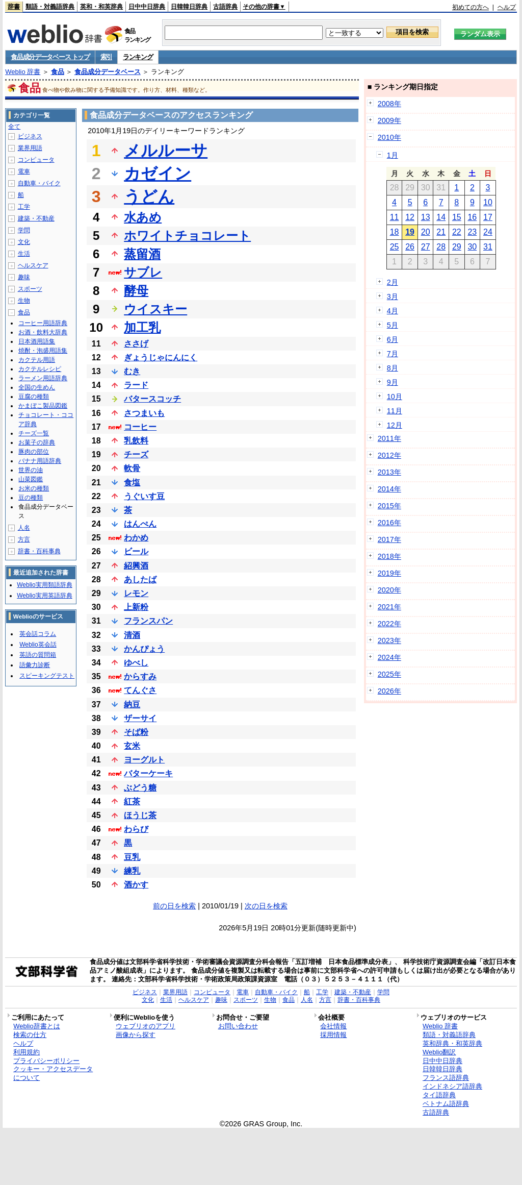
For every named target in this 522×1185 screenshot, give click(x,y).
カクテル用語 (36, 359)
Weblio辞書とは (36, 1026)
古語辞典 (225, 7)
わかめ (136, 537)
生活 (24, 253)
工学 (24, 206)
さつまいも (144, 413)
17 (487, 217)
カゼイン (157, 173)
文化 (24, 241)
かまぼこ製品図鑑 (42, 405)
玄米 (132, 746)
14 (441, 217)
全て (14, 127)
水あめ (143, 217)
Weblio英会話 (37, 644)
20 (425, 232)
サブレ (143, 272)
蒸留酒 (142, 254)
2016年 (389, 523)
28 (441, 246)
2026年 (389, 691)
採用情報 (333, 1035)
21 (441, 232)
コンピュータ (36, 159)
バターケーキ (148, 773)
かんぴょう (144, 649)
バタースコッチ (152, 398)
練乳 (132, 871)
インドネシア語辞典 (452, 1086)
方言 (24, 539)
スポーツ (30, 288)
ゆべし (136, 662)
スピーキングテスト (46, 675)
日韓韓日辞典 (189, 7)
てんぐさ (140, 690)
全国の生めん (36, 387)
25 (394, 246)
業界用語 (30, 148)
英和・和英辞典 (101, 7)
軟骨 (132, 468)
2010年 (389, 137)
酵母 (136, 291)
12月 (394, 425)
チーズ (136, 454)
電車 (24, 171)
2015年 (389, 506)
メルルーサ (165, 150)
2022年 (389, 624)
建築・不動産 (36, 218)
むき (132, 371)
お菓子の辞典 (36, 442)
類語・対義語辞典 (49, 7)
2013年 (389, 472)
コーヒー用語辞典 (42, 323)
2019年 (389, 573)
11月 (394, 411)
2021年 (389, 607)
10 (487, 202)
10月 (394, 396)
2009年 (389, 120)
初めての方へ (470, 7)
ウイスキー (155, 309)
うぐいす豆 (144, 496)
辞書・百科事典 (39, 551)
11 (394, 217)
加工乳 (142, 327)
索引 (106, 57)
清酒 (132, 635)
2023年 (389, 640)
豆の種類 (30, 497)
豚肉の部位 (33, 451)
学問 (24, 230)
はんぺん (140, 524)
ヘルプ (507, 7)
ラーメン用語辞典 (42, 378)
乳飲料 (136, 440)
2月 (392, 282)
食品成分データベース (107, 72)
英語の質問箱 (37, 654)
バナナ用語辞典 (39, 460)
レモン (136, 593)
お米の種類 (33, 488)
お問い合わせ (238, 1026)
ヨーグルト (144, 759)
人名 (24, 527)
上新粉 (136, 607)
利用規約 (26, 1052)
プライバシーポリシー (46, 1061)
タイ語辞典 (439, 1095)
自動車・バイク (39, 183)
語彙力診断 (34, 665)
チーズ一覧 (33, 433)
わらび (136, 829)
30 (472, 246)
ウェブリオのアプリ (145, 1026)
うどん (149, 196)
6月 (392, 339)
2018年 (389, 556)
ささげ (136, 343)
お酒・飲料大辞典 (42, 332)
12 (409, 217)
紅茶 (132, 801)
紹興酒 (136, 565)
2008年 (389, 104)
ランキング (138, 57)
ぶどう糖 (140, 787)
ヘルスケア (33, 265)
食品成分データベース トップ (50, 57)
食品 (57, 72)
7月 (392, 354)
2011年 (389, 438)
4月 (392, 311)
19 (409, 232)
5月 (392, 325)
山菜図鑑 (30, 479)
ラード (136, 385)
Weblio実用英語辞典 (44, 595)
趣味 (24, 277)
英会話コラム (37, 633)
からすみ (140, 676)
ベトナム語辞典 (446, 1103)
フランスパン (148, 620)
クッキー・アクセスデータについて (53, 1073)
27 (425, 246)
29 (456, 246)
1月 (392, 155)
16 (472, 217)
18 (394, 232)
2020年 (389, 590)
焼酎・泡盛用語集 (42, 350)
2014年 (389, 489)
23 (472, 232)
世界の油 (30, 470)
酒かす (136, 884)
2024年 (389, 657)
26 (409, 246)
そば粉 (136, 732)
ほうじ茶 (140, 815)
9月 (392, 382)
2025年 (389, 674)
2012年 (389, 455)
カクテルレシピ (39, 369)
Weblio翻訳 (439, 1052)
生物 (24, 300)
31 (487, 246)
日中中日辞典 (146, 7)
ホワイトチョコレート (187, 235)
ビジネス (30, 136)
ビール (136, 551)
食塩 (132, 482)
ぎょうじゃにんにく (160, 357)
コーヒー (140, 427)
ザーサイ (140, 718)
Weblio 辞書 (22, 72)
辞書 (14, 7)
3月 (392, 296)
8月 (392, 368)
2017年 (389, 539)
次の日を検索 (266, 906)
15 (456, 217)
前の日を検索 (174, 906)
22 (456, 232)
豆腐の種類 (33, 396)
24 (487, 232)
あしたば (140, 579)
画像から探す (135, 1035)
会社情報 (333, 1026)
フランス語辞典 (446, 1077)
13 (425, 217)
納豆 (132, 704)
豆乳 (132, 857)
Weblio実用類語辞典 (44, 584)
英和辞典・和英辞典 (452, 1043)
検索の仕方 (29, 1035)
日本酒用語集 (36, 341)
